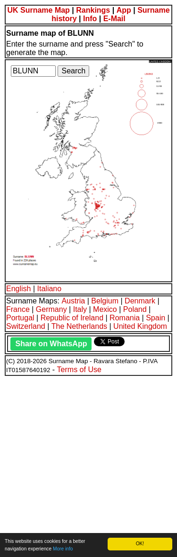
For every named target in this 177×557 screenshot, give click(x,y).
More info (63, 548)
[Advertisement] (88, 465)
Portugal (20, 318)
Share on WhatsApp (51, 344)
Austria (73, 301)
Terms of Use (79, 370)
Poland (135, 309)
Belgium (104, 301)
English (18, 289)
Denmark (140, 301)
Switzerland (25, 326)
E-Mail (114, 19)
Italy (80, 309)
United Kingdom (140, 326)
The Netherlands (79, 326)
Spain (155, 318)
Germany (51, 309)
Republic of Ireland (72, 318)
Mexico (105, 309)
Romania (125, 318)
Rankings (93, 10)
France (18, 309)
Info (90, 19)
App (124, 10)
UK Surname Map (38, 10)
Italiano (49, 289)
